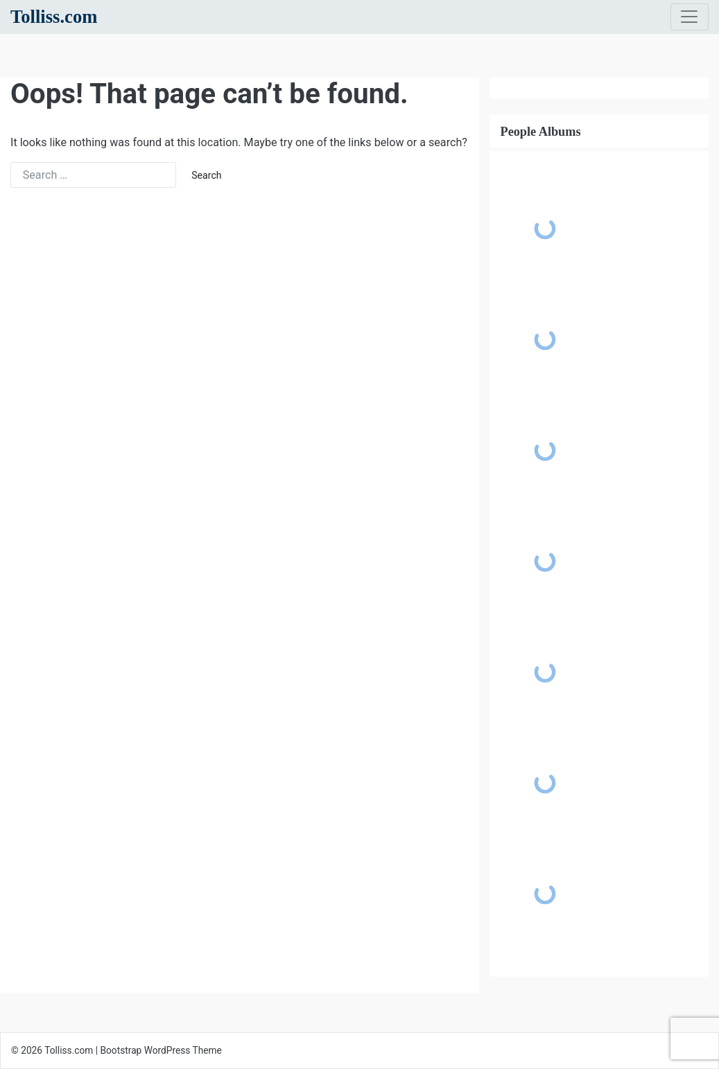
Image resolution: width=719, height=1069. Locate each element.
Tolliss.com (53, 16)
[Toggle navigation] (689, 17)
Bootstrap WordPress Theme (161, 1050)
